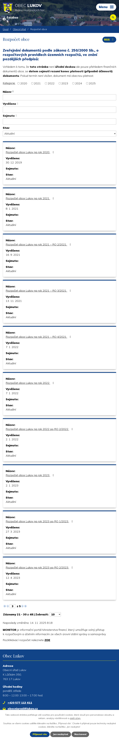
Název (7, 92)
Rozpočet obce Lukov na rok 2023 (30, 475)
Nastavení (80, 734)
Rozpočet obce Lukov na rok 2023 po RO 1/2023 (40, 521)
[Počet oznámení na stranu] (55, 614)
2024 (78, 83)
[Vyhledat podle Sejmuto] (59, 121)
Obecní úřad (19, 29)
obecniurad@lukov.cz (23, 708)
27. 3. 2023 (13, 531)
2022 (51, 83)
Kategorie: (9, 83)
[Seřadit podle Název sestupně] (13, 92)
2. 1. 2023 (12, 485)
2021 (37, 83)
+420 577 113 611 (20, 702)
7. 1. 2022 (12, 347)
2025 (92, 83)
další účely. (75, 718)
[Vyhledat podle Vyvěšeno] (59, 110)
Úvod (5, 29)
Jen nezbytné (60, 734)
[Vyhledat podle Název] (59, 97)
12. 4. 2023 (13, 578)
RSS (109, 39)
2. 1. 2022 (12, 439)
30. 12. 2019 (14, 162)
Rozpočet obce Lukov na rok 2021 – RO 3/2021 (39, 290)
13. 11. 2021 (14, 301)
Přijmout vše (40, 734)
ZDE (47, 640)
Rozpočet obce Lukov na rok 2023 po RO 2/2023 (40, 567)
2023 (64, 83)
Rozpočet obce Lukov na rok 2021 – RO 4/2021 (39, 337)
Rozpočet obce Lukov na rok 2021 (30, 198)
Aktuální (11, 179)
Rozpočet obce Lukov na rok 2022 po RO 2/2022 (40, 429)
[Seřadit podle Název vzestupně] (13, 91)
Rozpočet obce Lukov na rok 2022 (30, 383)
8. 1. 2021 (12, 208)
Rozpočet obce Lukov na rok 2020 (30, 152)
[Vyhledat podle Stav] (59, 134)
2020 (23, 83)
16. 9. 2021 (13, 255)
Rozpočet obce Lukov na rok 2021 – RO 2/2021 (39, 244)
